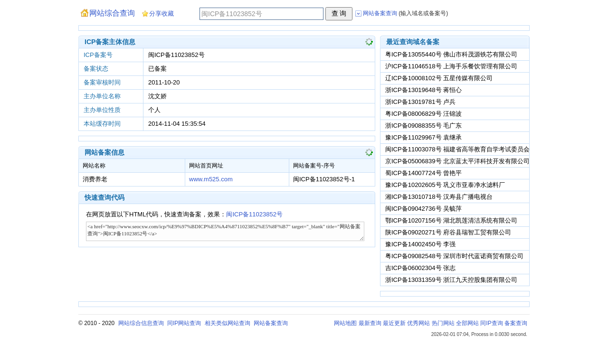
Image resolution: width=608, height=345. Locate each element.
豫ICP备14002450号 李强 (420, 244)
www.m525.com (211, 179)
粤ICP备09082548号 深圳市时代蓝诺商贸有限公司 (454, 256)
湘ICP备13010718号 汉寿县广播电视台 (439, 196)
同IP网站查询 (184, 323)
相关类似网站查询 (227, 323)
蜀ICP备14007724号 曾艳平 (423, 173)
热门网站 (443, 323)
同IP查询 (491, 323)
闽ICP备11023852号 (254, 214)
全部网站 (467, 323)
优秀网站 (418, 323)
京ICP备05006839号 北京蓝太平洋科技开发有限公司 (457, 161)
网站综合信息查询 (141, 323)
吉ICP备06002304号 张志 (420, 267)
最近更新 (394, 323)
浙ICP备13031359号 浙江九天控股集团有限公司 (451, 279)
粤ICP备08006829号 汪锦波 (423, 113)
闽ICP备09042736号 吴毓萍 (423, 208)
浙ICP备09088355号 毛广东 (423, 125)
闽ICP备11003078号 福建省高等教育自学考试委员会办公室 (466, 149)
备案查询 (515, 323)
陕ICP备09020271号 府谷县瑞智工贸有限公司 (448, 232)
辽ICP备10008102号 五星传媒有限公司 (439, 78)
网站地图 (345, 323)
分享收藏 (161, 13)
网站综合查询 (112, 13)
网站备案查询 (271, 323)
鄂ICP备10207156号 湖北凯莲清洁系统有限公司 (451, 220)
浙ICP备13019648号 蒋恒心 (423, 89)
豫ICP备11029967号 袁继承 (423, 137)
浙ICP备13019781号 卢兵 (420, 101)
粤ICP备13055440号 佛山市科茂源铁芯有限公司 (451, 54)
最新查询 (370, 323)
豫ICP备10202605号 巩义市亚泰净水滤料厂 (445, 184)
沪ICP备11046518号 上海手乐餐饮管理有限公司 (451, 66)
